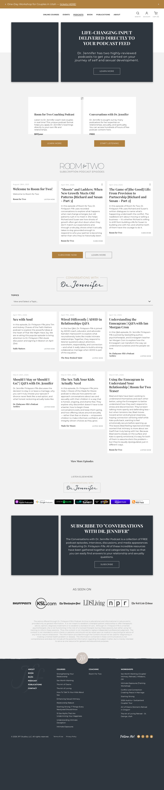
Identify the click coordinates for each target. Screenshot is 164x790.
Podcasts (78, 16)
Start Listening (109, 183)
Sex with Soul (23, 359)
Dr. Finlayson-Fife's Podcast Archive (121, 394)
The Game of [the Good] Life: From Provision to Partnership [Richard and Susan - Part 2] (130, 234)
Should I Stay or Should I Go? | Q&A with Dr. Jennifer (33, 421)
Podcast (32, 729)
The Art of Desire (64, 732)
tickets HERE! (68, 4)
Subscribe (98, 280)
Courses (61, 717)
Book (90, 16)
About (117, 16)
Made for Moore (68, 465)
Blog (30, 725)
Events (66, 16)
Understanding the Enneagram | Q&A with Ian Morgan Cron (128, 362)
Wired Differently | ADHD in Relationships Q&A (81, 361)
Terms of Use (58, 784)
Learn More (107, 72)
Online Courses (51, 16)
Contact (32, 736)
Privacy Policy (71, 784)
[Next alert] (158, 4)
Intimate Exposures (65, 774)
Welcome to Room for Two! (32, 228)
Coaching (94, 717)
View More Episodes (82, 500)
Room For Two (95, 722)
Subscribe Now (67, 294)
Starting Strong (127, 744)
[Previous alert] (5, 4)
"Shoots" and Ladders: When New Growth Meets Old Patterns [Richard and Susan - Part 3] (82, 234)
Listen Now (49, 239)
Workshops (127, 717)
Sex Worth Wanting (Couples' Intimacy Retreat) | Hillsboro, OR (133, 724)
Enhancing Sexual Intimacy (68, 747)
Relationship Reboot (65, 751)
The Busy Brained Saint (71, 397)
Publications (103, 16)
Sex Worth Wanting (65, 728)
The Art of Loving (64, 736)
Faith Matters (19, 388)
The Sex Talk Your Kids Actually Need (77, 421)
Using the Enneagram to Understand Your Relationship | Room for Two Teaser (130, 424)
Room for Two (19, 238)
